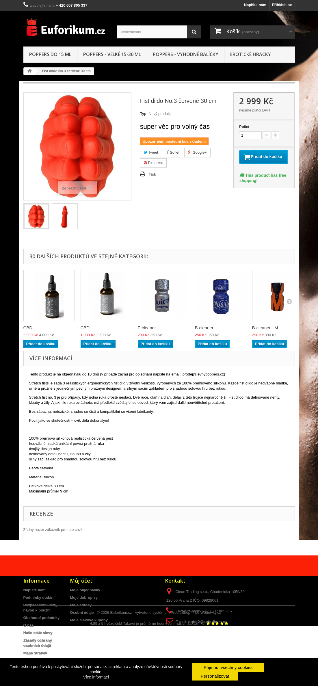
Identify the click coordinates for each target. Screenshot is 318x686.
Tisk (152, 174)
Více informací (96, 677)
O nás (28, 625)
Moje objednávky (85, 590)
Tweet (151, 152)
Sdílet (173, 152)
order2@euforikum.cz (207, 622)
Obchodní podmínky (41, 618)
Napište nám (255, 5)
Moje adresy (81, 605)
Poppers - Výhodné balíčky (185, 54)
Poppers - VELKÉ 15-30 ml (112, 54)
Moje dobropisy (84, 597)
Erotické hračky (250, 54)
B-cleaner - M (265, 327)
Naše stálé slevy (37, 633)
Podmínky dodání (39, 597)
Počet (244, 126)
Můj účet (81, 580)
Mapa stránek (35, 653)
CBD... (29, 327)
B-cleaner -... (207, 327)
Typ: (144, 113)
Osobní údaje (82, 612)
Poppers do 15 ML (50, 54)
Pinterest (153, 163)
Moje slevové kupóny (89, 620)
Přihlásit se (282, 5)
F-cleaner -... (150, 327)
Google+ (197, 152)
